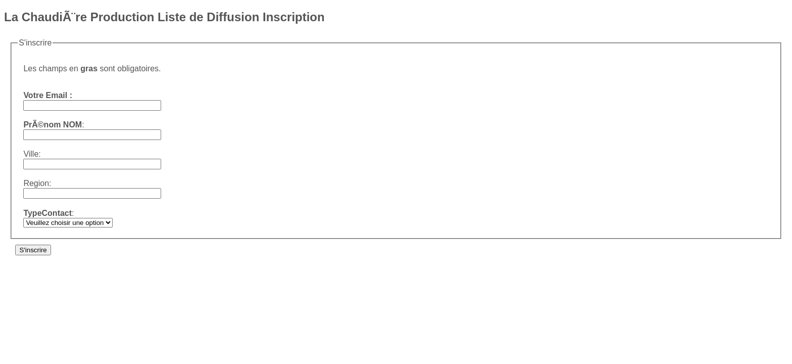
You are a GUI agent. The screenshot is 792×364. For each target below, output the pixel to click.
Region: (37, 183)
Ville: (31, 154)
